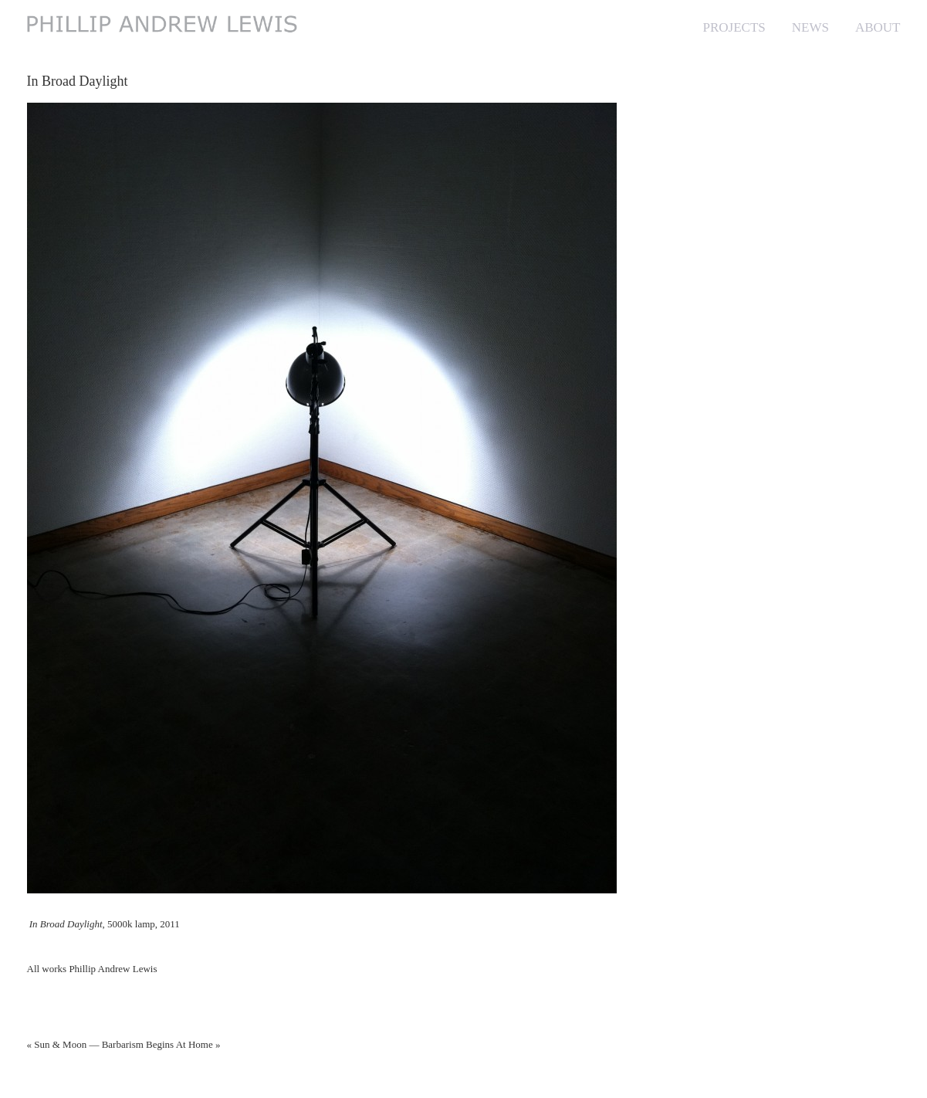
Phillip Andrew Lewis (113, 968)
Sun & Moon (60, 1044)
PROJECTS (734, 27)
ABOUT (878, 27)
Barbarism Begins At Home (157, 1044)
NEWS (810, 27)
